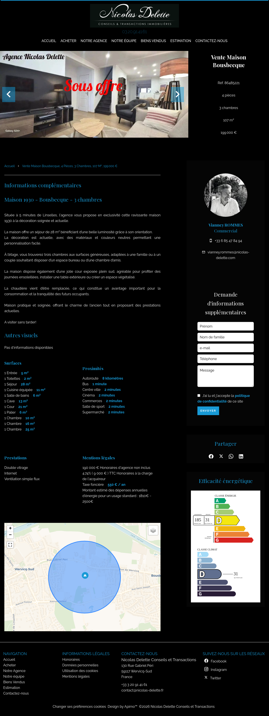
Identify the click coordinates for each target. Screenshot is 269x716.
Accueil (9, 166)
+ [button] (10, 528)
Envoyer (208, 410)
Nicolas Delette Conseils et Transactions (158, 659)
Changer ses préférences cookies (79, 707)
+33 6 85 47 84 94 (228, 241)
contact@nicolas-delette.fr (142, 690)
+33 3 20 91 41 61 (134, 685)
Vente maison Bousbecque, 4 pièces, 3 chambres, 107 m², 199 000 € (70, 166)
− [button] (10, 535)
